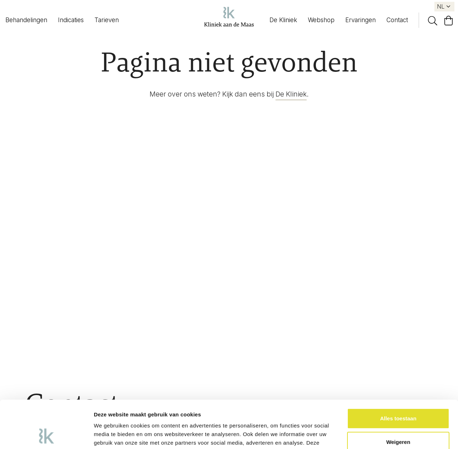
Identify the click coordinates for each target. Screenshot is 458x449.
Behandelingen (26, 20)
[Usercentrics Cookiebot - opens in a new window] (46, 435)
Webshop (321, 20)
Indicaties (71, 20)
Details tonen (111, 435)
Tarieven (106, 20)
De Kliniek (283, 20)
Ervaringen (360, 20)
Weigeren (398, 397)
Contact (397, 20)
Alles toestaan (398, 374)
